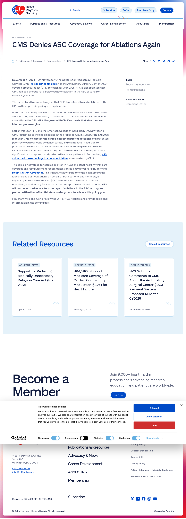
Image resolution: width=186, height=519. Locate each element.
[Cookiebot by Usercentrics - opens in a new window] (19, 513)
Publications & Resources (45, 24)
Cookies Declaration (141, 451)
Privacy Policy (138, 444)
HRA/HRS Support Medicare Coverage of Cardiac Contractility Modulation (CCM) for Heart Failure (91, 281)
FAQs (126, 10)
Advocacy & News (81, 24)
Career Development (113, 24)
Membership (166, 24)
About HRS (143, 24)
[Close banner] (181, 480)
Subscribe (109, 10)
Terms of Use (137, 438)
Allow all (154, 483)
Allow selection (154, 492)
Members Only (145, 10)
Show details (152, 513)
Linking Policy (137, 464)
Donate (166, 10)
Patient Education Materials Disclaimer (151, 470)
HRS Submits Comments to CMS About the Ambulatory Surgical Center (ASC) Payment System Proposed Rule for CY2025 (146, 285)
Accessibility (137, 457)
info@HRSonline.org (23, 472)
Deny (154, 500)
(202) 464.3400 (21, 469)
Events (16, 24)
